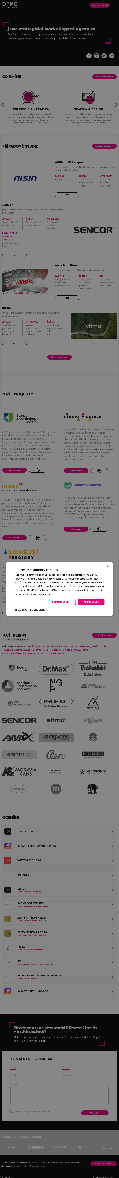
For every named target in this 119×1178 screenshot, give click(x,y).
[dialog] (59, 589)
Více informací (45, 593)
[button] (30, 610)
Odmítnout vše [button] (59, 601)
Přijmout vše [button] (91, 601)
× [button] (108, 565)
